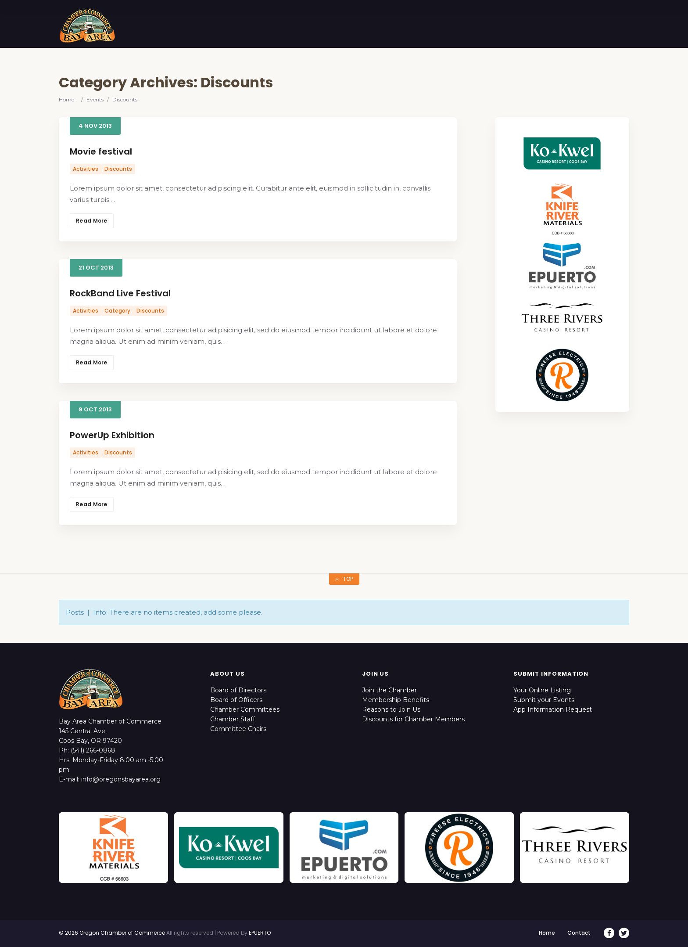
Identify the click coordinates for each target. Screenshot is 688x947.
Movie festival (101, 151)
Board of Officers (236, 700)
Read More (92, 220)
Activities (85, 169)
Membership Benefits (395, 700)
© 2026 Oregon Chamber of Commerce (112, 932)
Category (117, 310)
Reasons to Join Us (391, 709)
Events (95, 99)
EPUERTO (260, 932)
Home (66, 99)
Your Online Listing (542, 690)
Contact (579, 932)
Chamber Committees (245, 709)
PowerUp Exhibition (112, 435)
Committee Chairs (238, 729)
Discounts (118, 169)
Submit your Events (543, 700)
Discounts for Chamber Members (413, 719)
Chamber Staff (232, 719)
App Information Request (552, 709)
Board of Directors (238, 690)
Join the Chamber (389, 690)
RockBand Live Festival (120, 293)
